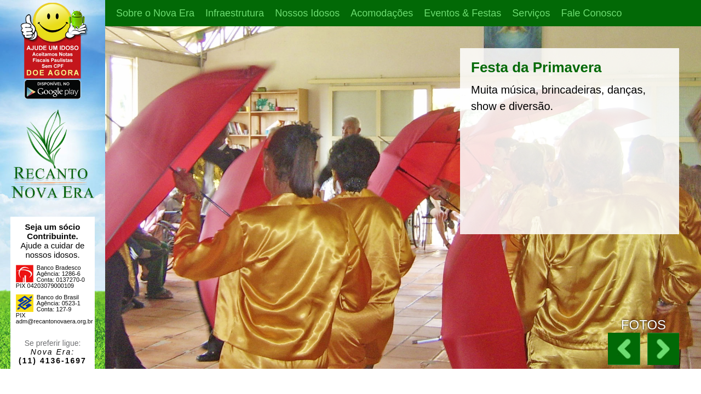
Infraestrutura (234, 13)
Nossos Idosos (307, 13)
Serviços (531, 13)
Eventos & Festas (462, 13)
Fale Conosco (591, 13)
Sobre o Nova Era (155, 13)
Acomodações (381, 13)
